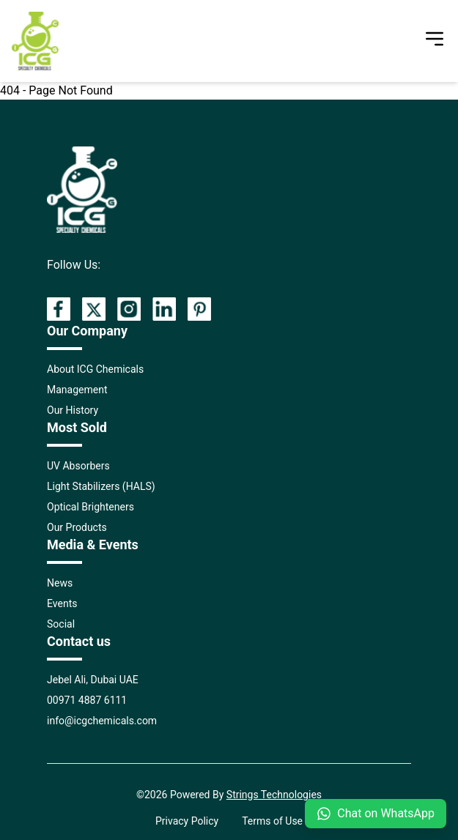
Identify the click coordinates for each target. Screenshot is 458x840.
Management (77, 389)
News (60, 583)
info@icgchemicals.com (102, 720)
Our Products (77, 527)
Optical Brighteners (90, 507)
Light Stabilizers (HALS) (101, 486)
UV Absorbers (78, 466)
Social (61, 624)
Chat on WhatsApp (376, 813)
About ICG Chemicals (95, 369)
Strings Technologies (274, 794)
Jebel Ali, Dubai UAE (92, 679)
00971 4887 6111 (87, 700)
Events (62, 603)
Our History (72, 410)
